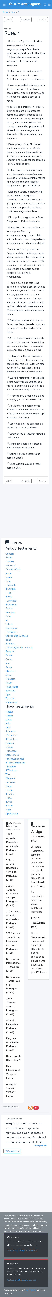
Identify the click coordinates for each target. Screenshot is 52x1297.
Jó (6, 620)
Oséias (8, 659)
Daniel (8, 655)
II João (8, 801)
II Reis (8, 596)
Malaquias (11, 702)
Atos (8, 727)
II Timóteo (10, 770)
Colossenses (12, 755)
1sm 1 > (42, 19)
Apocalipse (11, 813)
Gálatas (9, 743)
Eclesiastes (11, 632)
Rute (13, 12)
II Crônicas (11, 604)
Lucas (8, 719)
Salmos (9, 624)
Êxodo (8, 557)
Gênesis (9, 553)
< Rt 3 (9, 19)
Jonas (8, 675)
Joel (7, 663)
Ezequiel (10, 651)
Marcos (9, 715)
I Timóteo (10, 766)
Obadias (9, 671)
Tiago (8, 786)
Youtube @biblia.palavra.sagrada (21, 1280)
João (7, 723)
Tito (7, 774)
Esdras (9, 608)
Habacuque (11, 686)
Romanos (10, 731)
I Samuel (10, 585)
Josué (8, 573)
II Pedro (9, 794)
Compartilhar (12, 1151)
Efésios (9, 747)
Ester (8, 616)
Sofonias (10, 690)
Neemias (10, 612)
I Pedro (9, 790)
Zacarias (9, 698)
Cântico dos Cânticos (16, 636)
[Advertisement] (26, 510)
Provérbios (11, 628)
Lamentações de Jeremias (19, 647)
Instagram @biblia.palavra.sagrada (22, 1250)
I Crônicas (10, 600)
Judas (8, 809)
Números (10, 565)
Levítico (9, 561)
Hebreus (10, 782)
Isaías (8, 639)
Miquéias (10, 678)
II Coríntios (11, 739)
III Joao (9, 805)
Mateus (9, 711)
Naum (8, 682)
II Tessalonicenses (15, 762)
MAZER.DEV (30, 1290)
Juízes (8, 577)
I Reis (8, 592)
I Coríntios (10, 735)
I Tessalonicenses (14, 758)
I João (8, 798)
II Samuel (10, 589)
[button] (4, 4)
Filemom (10, 778)
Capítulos (25, 19)
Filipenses (10, 751)
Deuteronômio (13, 569)
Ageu (8, 694)
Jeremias (10, 643)
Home (5, 12)
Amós (8, 667)
